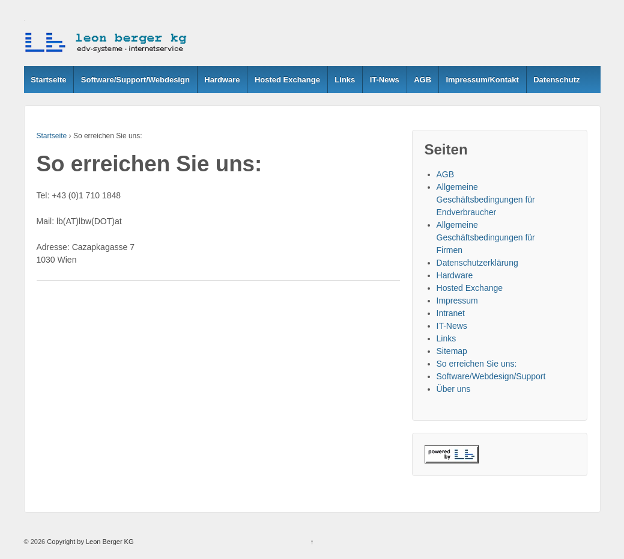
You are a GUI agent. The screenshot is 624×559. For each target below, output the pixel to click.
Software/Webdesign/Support (491, 376)
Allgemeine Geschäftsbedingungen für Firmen (486, 237)
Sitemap (452, 351)
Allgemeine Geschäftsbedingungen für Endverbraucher (486, 199)
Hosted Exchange (287, 79)
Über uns (454, 389)
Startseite (48, 79)
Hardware (222, 79)
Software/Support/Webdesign (135, 79)
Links (345, 79)
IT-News (384, 79)
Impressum (457, 300)
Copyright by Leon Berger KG (89, 541)
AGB (422, 79)
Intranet (451, 313)
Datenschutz (556, 79)
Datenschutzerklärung (477, 262)
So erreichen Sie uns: (477, 363)
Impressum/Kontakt (482, 79)
